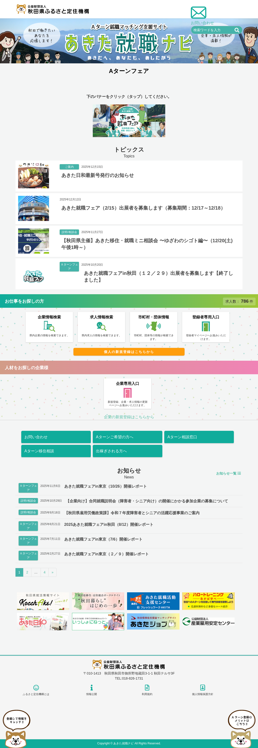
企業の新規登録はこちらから (129, 417)
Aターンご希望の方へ (114, 437)
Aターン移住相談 (39, 451)
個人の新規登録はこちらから (129, 352)
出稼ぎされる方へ (111, 451)
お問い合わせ (36, 437)
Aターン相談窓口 (182, 437)
